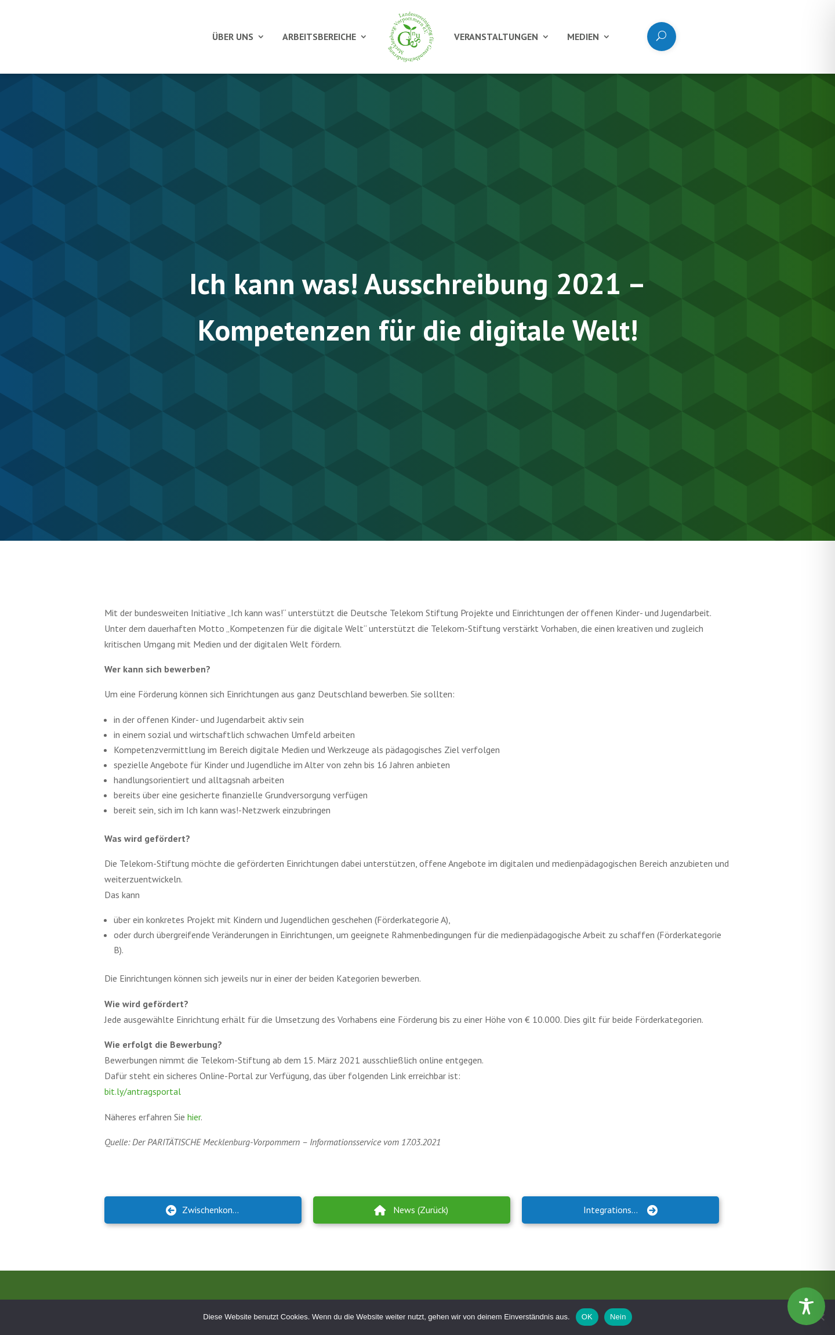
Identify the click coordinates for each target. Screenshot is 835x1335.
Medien (583, 36)
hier (194, 1117)
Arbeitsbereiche (319, 36)
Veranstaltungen (496, 36)
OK (587, 1316)
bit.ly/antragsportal (142, 1091)
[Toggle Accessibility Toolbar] (806, 1306)
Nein (618, 1316)
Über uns (232, 36)
